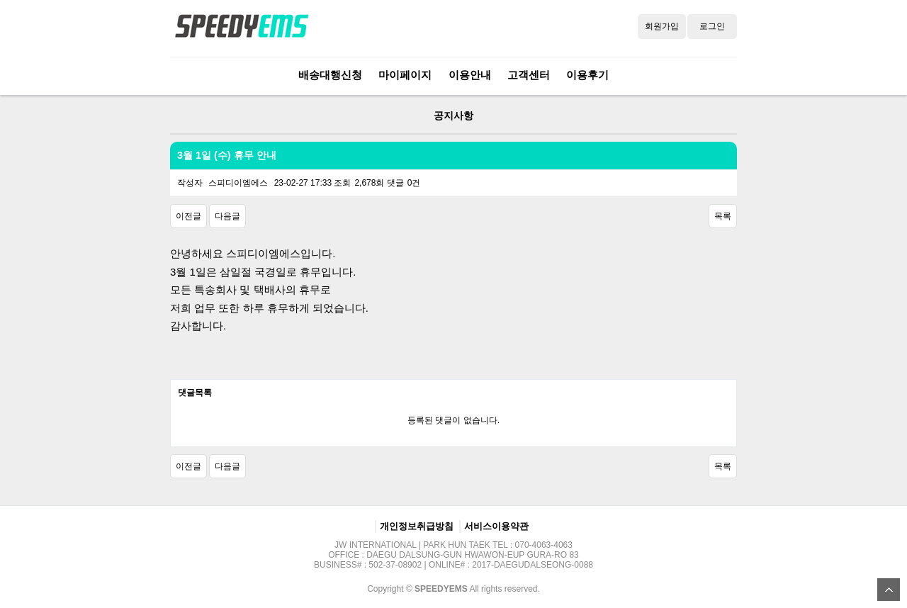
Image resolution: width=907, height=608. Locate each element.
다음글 (227, 216)
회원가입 (662, 26)
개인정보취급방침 (417, 526)
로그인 (712, 26)
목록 (722, 216)
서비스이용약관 (496, 526)
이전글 (188, 216)
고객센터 (528, 75)
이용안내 (470, 75)
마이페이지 (405, 75)
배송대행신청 (330, 75)
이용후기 (587, 75)
